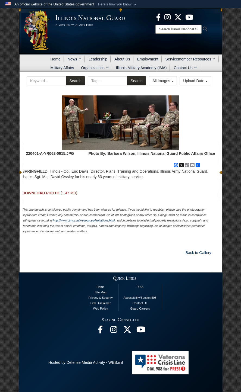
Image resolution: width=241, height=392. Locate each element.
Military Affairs (62, 68)
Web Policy (100, 308)
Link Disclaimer (100, 303)
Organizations (95, 68)
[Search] (178, 29)
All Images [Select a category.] (162, 81)
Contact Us (185, 68)
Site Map (100, 292)
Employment (147, 59)
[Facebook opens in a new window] (158, 17)
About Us (122, 59)
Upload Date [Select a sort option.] (195, 81)
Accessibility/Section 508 (140, 297)
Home (56, 59)
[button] (117, 4)
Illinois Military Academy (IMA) (141, 68)
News (75, 59)
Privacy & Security (100, 297)
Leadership (98, 59)
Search (76, 81)
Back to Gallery (198, 252)
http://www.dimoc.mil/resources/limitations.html (84, 220)
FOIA (139, 286)
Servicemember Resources (190, 59)
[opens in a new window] (177, 17)
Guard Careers (140, 308)
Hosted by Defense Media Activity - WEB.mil (85, 362)
